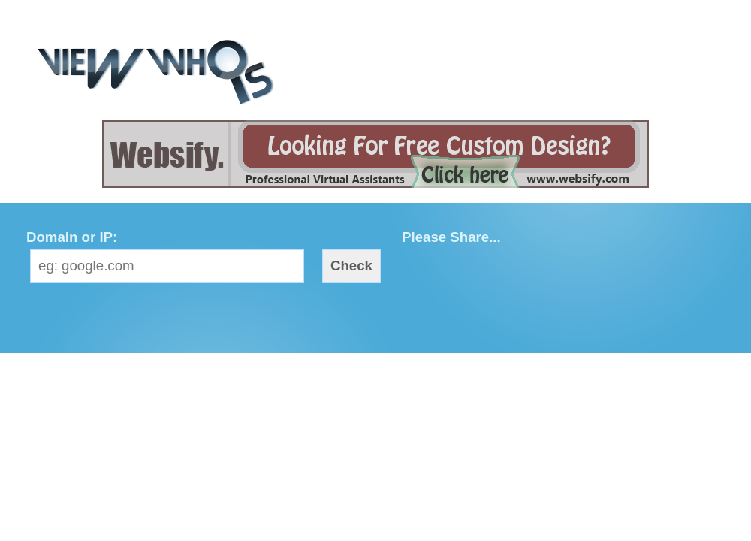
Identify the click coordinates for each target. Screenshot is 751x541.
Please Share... (451, 237)
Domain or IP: (71, 237)
